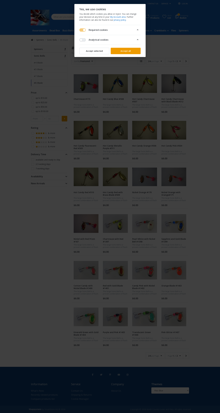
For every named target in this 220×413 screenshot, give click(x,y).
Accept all (126, 50)
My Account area (118, 17)
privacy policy (120, 20)
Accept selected (94, 50)
